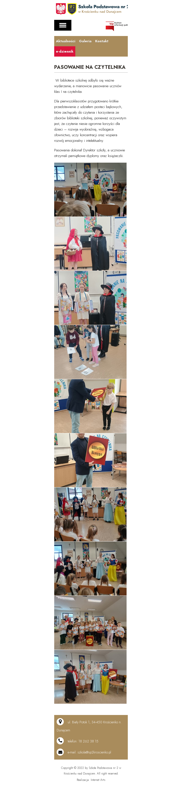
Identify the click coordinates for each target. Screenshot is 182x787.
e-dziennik (64, 51)
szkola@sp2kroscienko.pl (94, 752)
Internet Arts (98, 780)
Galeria (85, 41)
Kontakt (101, 41)
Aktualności (65, 41)
